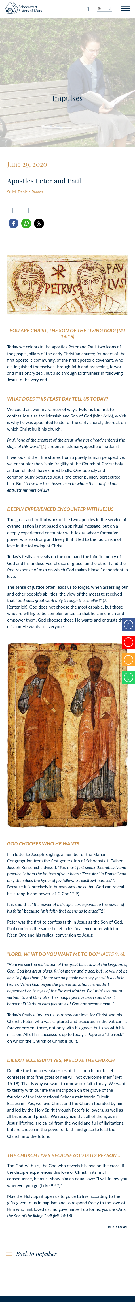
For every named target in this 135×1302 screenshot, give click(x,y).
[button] (13, 223)
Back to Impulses (36, 1253)
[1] (43, 446)
